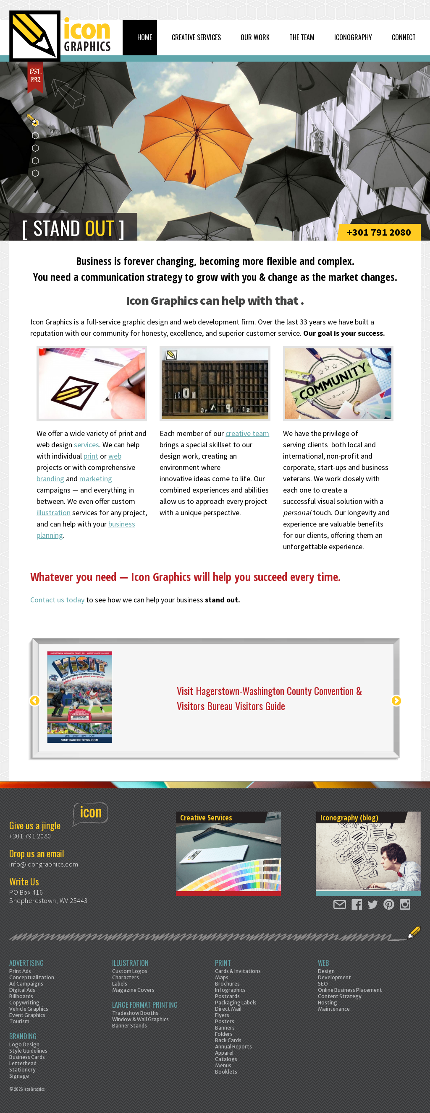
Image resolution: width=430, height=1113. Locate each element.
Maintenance (334, 1009)
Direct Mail (228, 1009)
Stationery (22, 1069)
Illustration (130, 963)
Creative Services (196, 37)
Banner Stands (129, 1025)
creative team (247, 433)
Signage (19, 1076)
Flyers (222, 1015)
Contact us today (57, 599)
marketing (95, 478)
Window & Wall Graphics (140, 1019)
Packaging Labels (236, 1002)
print (91, 456)
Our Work (255, 37)
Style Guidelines (28, 1051)
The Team (302, 37)
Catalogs (226, 1059)
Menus (223, 1065)
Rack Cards (228, 1040)
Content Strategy (340, 996)
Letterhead (23, 1063)
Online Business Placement (350, 990)
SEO (323, 984)
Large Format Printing (145, 1005)
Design (326, 971)
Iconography (353, 37)
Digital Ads (22, 990)
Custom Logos (129, 971)
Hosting (327, 1002)
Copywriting (24, 1002)
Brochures (227, 984)
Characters (125, 977)
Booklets (226, 1072)
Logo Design (24, 1044)
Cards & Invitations (238, 971)
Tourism (19, 1021)
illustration (54, 512)
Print (223, 963)
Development (334, 977)
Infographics (230, 990)
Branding (23, 1036)
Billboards (21, 996)
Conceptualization (31, 977)
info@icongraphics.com (44, 864)
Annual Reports (233, 1046)
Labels (119, 984)
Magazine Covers (133, 990)
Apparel (224, 1053)
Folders (224, 1034)
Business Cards (27, 1057)
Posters (224, 1021)
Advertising (26, 963)
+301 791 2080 (379, 232)
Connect (404, 37)
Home (144, 37)
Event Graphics (27, 1015)
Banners (225, 1028)
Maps (221, 977)
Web (323, 963)
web (114, 456)
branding (50, 478)
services (86, 444)
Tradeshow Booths (135, 1013)
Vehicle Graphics (28, 1009)
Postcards (227, 996)
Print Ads (20, 971)
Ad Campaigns (26, 984)
